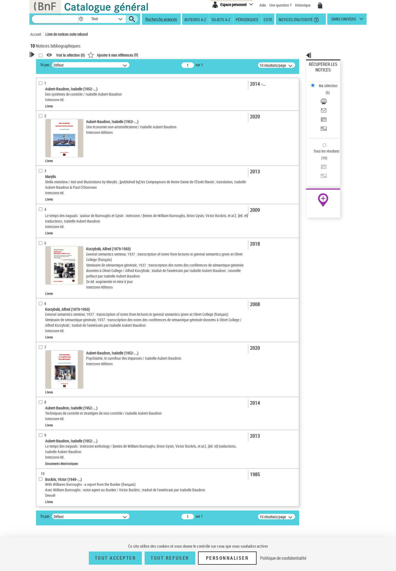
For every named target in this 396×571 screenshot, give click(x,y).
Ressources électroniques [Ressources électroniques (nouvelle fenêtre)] (320, 174)
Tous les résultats (323, 117)
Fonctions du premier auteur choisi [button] (60, 108)
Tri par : (116, 64)
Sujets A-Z (220, 19)
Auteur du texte (49, 119)
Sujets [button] (41, 206)
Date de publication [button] (52, 197)
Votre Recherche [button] (53, 64)
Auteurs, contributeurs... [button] (57, 178)
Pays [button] (40, 233)
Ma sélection (319, 73)
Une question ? (281, 5)
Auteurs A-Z (195, 19)
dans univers (343, 20)
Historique (303, 5)
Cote (268, 19)
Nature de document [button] (53, 144)
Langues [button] (43, 188)
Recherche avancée (161, 19)
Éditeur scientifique (52, 135)
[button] (80, 19)
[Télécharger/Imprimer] (330, 82)
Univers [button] (42, 224)
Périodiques (247, 19)
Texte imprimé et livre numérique (62, 152)
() (183, 54)
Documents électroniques (57, 160)
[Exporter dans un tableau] (330, 96)
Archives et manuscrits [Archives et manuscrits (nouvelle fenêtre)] (318, 168)
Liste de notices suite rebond (66, 34)
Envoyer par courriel (325, 89)
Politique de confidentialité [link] (283, 558)
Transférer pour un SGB (327, 102)
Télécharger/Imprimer (326, 82)
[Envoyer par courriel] (330, 89)
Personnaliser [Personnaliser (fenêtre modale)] (227, 558)
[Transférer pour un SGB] (330, 102)
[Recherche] (55, 19)
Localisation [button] (46, 169)
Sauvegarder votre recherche (64, 85)
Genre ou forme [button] (49, 215)
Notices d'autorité (295, 19)
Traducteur (46, 127)
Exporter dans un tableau (329, 95)
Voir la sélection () (141, 55)
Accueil (35, 34)
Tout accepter (115, 558)
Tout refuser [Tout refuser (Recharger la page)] (170, 558)
